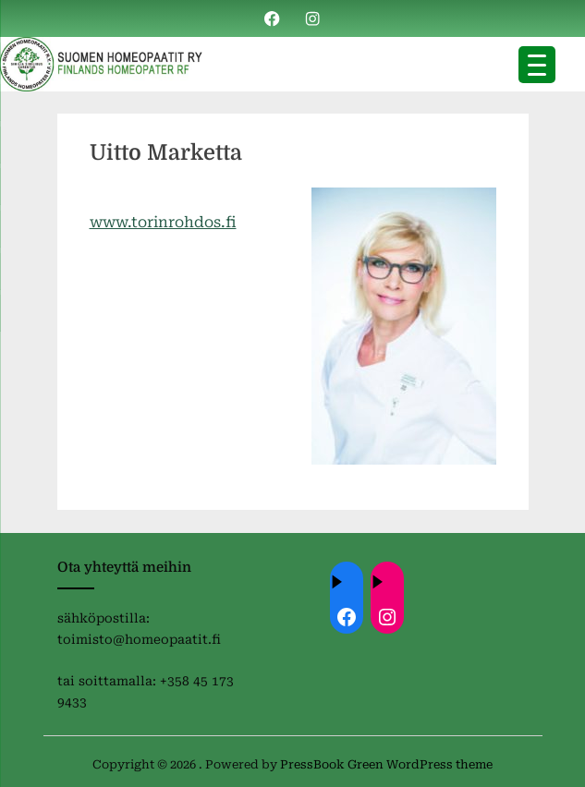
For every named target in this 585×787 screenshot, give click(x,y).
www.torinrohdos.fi (163, 222)
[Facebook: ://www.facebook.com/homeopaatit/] (346, 617)
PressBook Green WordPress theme (386, 764)
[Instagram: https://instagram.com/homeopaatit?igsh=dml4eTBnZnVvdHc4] (387, 617)
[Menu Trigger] (536, 64)
